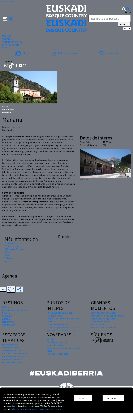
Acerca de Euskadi (55, 344)
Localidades (8, 109)
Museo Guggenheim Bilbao (60, 312)
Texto (128, 12)
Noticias (51, 338)
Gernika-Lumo (9, 324)
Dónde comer (11, 246)
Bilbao (5, 306)
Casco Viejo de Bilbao (57, 324)
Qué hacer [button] (7, 38)
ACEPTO (83, 398)
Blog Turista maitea (57, 341)
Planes (8, 252)
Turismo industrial (11, 350)
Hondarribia (8, 321)
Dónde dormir (11, 243)
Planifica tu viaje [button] (10, 44)
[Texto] (110, 18)
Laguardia (7, 315)
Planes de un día (10, 344)
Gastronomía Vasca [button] (12, 41)
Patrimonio (10, 258)
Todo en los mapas (64, 52)
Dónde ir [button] (6, 35)
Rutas (7, 255)
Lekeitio (6, 312)
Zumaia (6, 318)
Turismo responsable (57, 353)
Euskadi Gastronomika (13, 356)
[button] (7, 18)
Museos (8, 260)
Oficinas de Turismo (15, 249)
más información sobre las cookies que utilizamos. (36, 409)
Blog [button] (4, 47)
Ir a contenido (7, 1)
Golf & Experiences (11, 362)
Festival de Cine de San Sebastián (107, 315)
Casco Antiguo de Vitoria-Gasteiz (63, 327)
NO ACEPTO (113, 398)
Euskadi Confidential (12, 359)
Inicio (5, 106)
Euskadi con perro (11, 347)
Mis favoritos (108, 52)
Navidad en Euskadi (100, 321)
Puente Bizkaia (54, 315)
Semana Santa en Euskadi (103, 327)
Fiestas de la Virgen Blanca (104, 318)
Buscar (124, 24)
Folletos (22, 52)
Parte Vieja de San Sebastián (61, 330)
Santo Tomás (97, 324)
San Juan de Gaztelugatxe (15, 309)
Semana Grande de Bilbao (104, 312)
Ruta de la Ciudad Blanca (14, 353)
